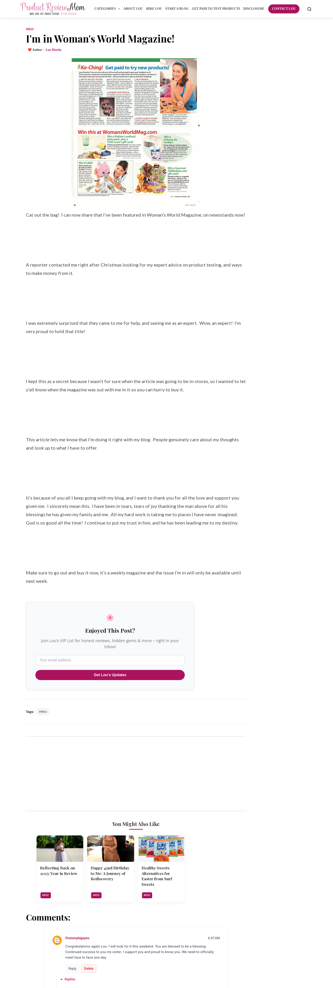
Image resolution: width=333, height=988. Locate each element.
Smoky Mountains (243, 492)
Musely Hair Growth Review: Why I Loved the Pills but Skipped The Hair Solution (272, 602)
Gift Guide (237, 365)
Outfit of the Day (243, 441)
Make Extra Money (243, 407)
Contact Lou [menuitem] (284, 8)
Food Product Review (245, 339)
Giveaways (237, 373)
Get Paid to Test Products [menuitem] (216, 8)
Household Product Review (250, 390)
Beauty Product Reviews (247, 237)
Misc (29, 32)
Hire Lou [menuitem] (154, 8)
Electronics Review (243, 297)
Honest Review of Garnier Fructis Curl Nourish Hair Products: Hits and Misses (272, 623)
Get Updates (264, 173)
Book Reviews (239, 263)
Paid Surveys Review (245, 450)
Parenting (236, 458)
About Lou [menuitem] (133, 8)
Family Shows (239, 322)
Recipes (234, 467)
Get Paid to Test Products (249, 356)
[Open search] (309, 9)
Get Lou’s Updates (109, 707)
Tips (231, 501)
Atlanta (234, 220)
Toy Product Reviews (245, 509)
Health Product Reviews (247, 382)
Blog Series (237, 246)
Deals (232, 288)
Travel (233, 518)
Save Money (238, 484)
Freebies (235, 348)
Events (233, 305)
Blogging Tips (239, 254)
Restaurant (237, 475)
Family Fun (237, 314)
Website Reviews (241, 526)
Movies (234, 424)
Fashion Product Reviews (248, 331)
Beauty (234, 228)
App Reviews (238, 212)
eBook (233, 535)
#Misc (42, 743)
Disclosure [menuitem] (253, 8)
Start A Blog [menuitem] (177, 8)
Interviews (236, 399)
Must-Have (237, 433)
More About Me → (264, 94)
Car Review (237, 271)
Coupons (235, 280)
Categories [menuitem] (105, 8)
